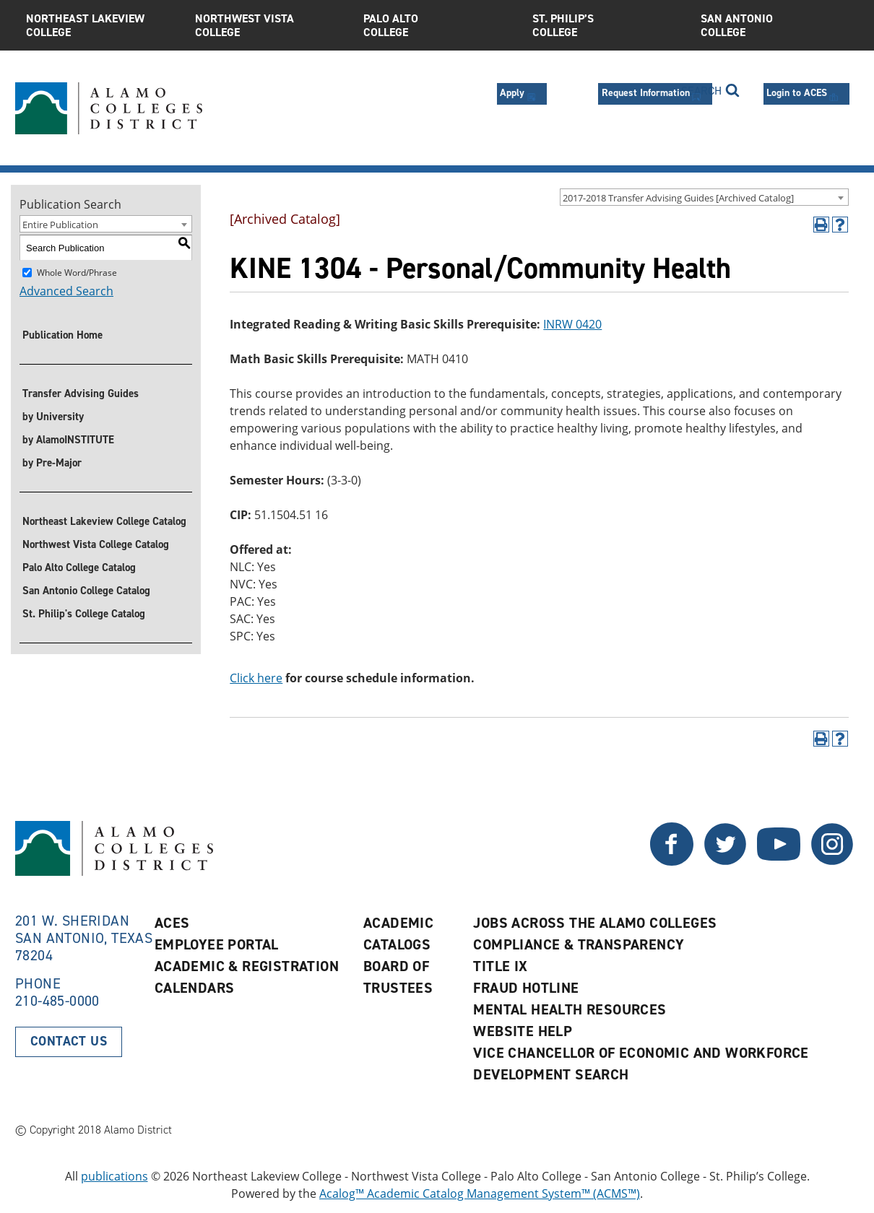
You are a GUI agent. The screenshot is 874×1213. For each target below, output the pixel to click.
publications (114, 1176)
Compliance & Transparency (578, 944)
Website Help (522, 1031)
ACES (172, 922)
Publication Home (62, 335)
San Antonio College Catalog (86, 590)
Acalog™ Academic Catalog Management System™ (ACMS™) (479, 1193)
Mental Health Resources (569, 1009)
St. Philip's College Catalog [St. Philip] (83, 613)
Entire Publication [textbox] (60, 224)
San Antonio (774, 25)
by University (53, 416)
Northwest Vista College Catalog (95, 544)
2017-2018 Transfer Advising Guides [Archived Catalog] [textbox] (678, 197)
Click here (256, 678)
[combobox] (704, 197)
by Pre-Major (52, 463)
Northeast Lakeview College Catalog (104, 521)
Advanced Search (66, 291)
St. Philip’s (606, 25)
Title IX (500, 966)
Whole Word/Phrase (77, 272)
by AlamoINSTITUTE (68, 439)
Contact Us (68, 1041)
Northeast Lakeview (99, 25)
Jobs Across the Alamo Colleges (595, 922)
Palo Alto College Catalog (79, 567)
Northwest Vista (268, 25)
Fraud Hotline (526, 987)
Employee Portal (217, 944)
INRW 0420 (572, 324)
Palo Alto (437, 25)
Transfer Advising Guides (80, 393)
